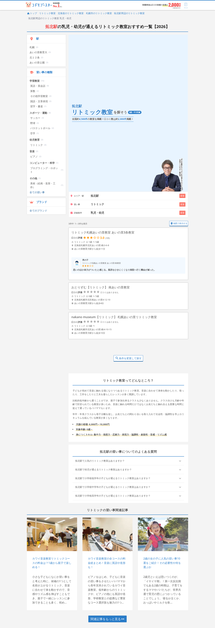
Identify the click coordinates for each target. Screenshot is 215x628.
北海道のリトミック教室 (71, 13)
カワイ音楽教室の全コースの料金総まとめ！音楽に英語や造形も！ (106, 564)
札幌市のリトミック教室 (99, 13)
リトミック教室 (47, 13)
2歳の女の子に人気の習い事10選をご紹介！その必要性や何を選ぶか (162, 564)
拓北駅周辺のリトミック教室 (129, 13)
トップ (32, 13)
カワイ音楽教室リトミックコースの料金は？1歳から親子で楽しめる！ (51, 564)
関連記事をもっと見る (107, 620)
